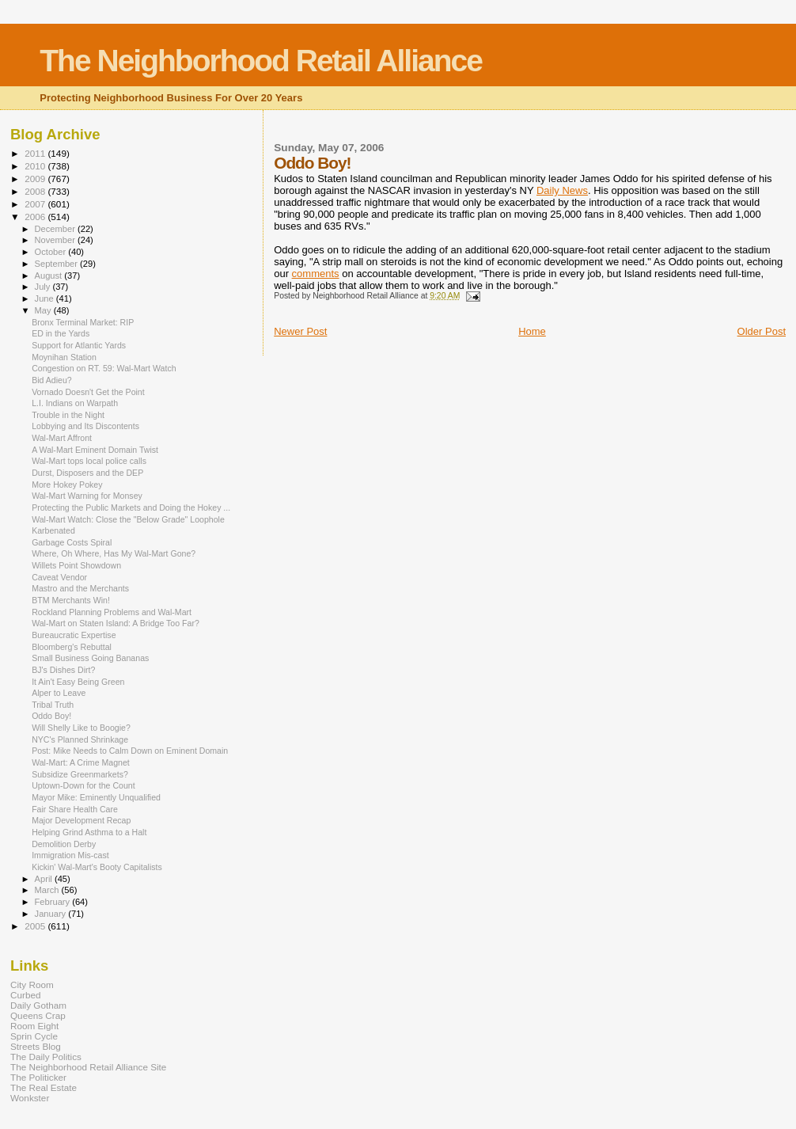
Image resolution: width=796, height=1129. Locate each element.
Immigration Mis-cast (70, 855)
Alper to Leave (58, 693)
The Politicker (38, 1077)
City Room (32, 984)
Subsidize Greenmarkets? (80, 774)
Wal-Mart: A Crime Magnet (81, 762)
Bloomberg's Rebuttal (72, 647)
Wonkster (29, 1098)
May (44, 310)
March (48, 890)
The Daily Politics (45, 1056)
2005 (36, 926)
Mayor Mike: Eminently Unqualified (96, 797)
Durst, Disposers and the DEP (87, 472)
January (52, 913)
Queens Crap (38, 1015)
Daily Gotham (38, 1005)
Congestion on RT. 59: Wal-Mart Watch (104, 368)
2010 (36, 166)
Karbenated (53, 530)
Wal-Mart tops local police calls (89, 461)
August (50, 275)
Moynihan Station (64, 357)
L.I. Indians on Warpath (75, 403)
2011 (36, 153)
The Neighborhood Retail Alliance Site (88, 1067)
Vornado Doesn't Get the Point (88, 392)
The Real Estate (43, 1087)
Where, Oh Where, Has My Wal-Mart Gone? (113, 553)
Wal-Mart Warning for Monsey (87, 495)
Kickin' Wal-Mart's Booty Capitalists (97, 867)
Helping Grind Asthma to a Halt (89, 832)
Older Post (761, 331)
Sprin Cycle (34, 1036)
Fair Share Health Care (75, 809)
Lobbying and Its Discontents (85, 426)
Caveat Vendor (59, 577)
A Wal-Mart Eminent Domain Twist (95, 449)
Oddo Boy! (51, 715)
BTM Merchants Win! (71, 600)
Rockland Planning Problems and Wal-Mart (111, 612)
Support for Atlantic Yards (79, 345)
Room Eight (34, 1026)
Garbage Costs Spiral (72, 542)
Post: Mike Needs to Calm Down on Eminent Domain (130, 750)
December (56, 229)
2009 (36, 178)
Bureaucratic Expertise (74, 635)
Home (532, 331)
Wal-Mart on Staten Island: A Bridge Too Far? (115, 623)
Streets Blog (35, 1046)
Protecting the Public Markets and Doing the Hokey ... (131, 507)
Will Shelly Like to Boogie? (81, 727)
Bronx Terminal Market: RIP (83, 322)
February (54, 902)
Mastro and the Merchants (80, 588)
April (45, 879)
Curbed (25, 995)
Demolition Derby (64, 844)
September (58, 263)
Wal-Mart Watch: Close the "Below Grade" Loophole (128, 519)
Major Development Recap (81, 820)
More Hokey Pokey (67, 484)
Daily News (562, 190)
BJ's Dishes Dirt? (63, 670)
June (45, 298)
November (56, 240)
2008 (36, 191)
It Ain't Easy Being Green (78, 681)
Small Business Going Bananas (90, 658)
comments (315, 273)
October (52, 252)
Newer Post (300, 331)
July (44, 286)
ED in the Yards (60, 333)
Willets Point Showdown (76, 565)
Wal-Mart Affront (62, 438)
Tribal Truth (53, 704)
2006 (36, 216)
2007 (36, 204)
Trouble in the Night (68, 415)
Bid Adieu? (52, 380)
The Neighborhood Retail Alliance (261, 61)
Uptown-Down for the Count (83, 785)
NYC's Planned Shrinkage (80, 739)
